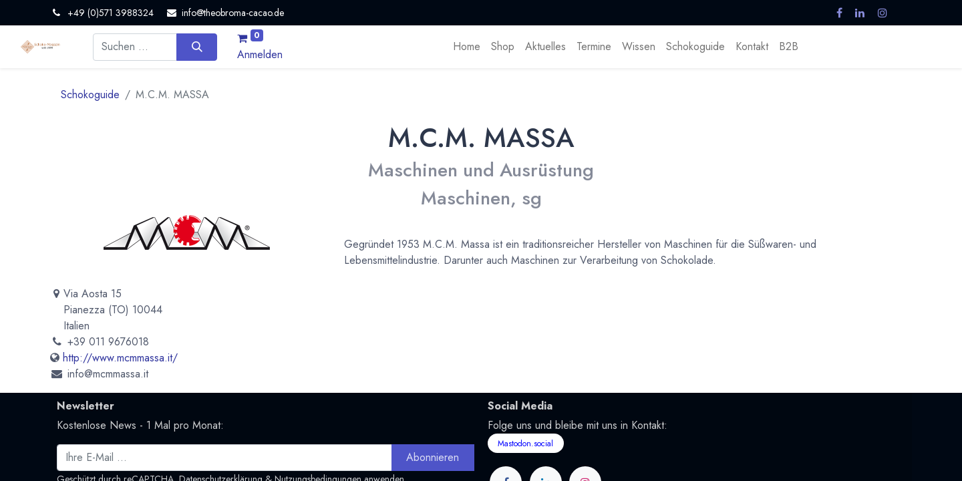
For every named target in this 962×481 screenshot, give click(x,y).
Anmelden (260, 54)
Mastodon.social (525, 444)
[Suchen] (196, 46)
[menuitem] (467, 46)
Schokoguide (90, 94)
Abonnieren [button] (432, 457)
